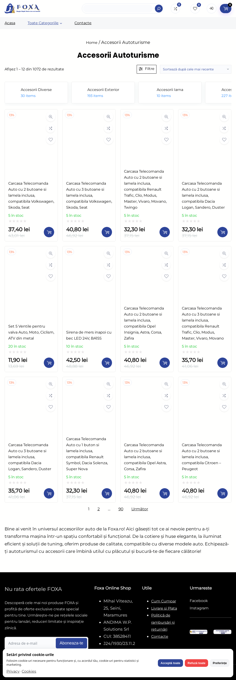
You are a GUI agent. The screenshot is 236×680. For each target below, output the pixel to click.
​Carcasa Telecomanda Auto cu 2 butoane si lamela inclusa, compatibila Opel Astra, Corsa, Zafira (145, 457)
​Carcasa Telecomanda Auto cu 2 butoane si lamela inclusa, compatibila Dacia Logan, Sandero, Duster (203, 195)
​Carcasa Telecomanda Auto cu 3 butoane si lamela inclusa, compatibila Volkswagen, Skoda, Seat (89, 195)
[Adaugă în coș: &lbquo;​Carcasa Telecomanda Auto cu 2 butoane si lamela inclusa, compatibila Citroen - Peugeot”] (222, 493)
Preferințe (220, 663)
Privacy (13, 671)
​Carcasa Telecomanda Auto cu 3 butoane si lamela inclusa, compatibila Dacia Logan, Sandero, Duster (29, 457)
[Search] (159, 8)
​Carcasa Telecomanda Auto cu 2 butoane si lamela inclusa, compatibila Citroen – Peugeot (202, 457)
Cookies (29, 671)
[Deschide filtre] (146, 69)
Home (91, 42)
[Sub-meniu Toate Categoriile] (61, 23)
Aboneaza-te (71, 643)
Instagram (199, 608)
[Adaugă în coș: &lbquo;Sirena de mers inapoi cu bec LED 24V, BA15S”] (107, 363)
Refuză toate (196, 663)
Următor (139, 509)
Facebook (199, 601)
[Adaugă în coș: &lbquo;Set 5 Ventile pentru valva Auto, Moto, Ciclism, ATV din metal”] (49, 363)
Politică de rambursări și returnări (163, 622)
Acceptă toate (170, 663)
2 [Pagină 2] (98, 509)
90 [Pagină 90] (120, 509)
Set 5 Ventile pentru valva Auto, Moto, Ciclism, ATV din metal (31, 332)
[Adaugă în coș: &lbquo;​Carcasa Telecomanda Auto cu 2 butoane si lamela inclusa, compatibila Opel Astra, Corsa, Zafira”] (164, 493)
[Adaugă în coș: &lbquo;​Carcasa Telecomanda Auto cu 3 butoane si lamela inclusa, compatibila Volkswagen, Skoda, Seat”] (107, 232)
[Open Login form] (211, 8)
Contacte (159, 636)
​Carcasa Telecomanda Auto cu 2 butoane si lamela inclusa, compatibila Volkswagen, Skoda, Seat (31, 195)
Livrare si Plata (164, 608)
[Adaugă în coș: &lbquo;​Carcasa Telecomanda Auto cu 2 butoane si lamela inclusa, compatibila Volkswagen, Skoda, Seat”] (49, 232)
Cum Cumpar (163, 601)
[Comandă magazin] (195, 69)
